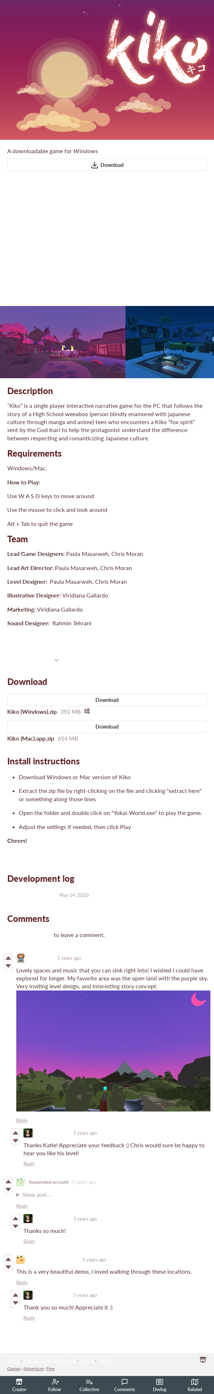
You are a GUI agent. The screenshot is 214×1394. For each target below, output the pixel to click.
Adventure (33, 1368)
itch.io (13, 1360)
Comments (124, 1385)
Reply (22, 1120)
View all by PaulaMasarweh (50, 1360)
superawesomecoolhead (54, 1260)
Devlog (159, 1385)
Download (107, 165)
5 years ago (69, 958)
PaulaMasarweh (53, 1133)
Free (51, 1368)
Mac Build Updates (31, 894)
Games (13, 1368)
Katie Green (41, 958)
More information (33, 659)
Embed (104, 1360)
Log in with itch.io (29, 934)
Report (86, 1360)
